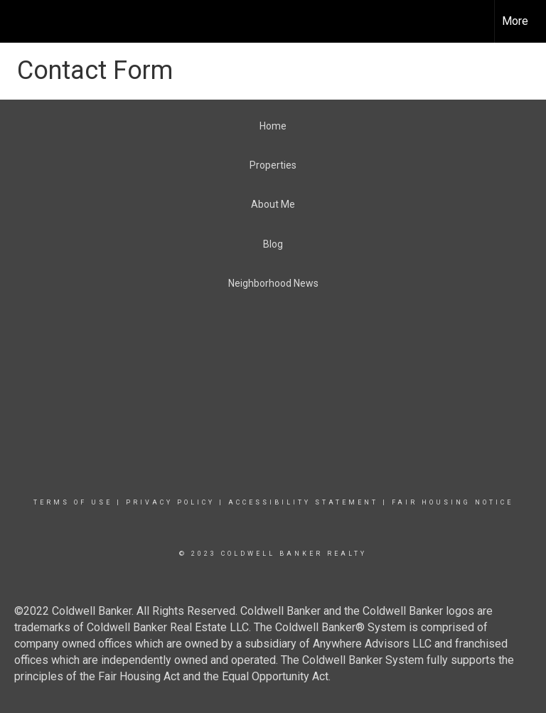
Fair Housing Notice (452, 502)
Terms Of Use (72, 502)
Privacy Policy (170, 502)
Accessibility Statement (303, 502)
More (515, 21)
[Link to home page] (18, 21)
